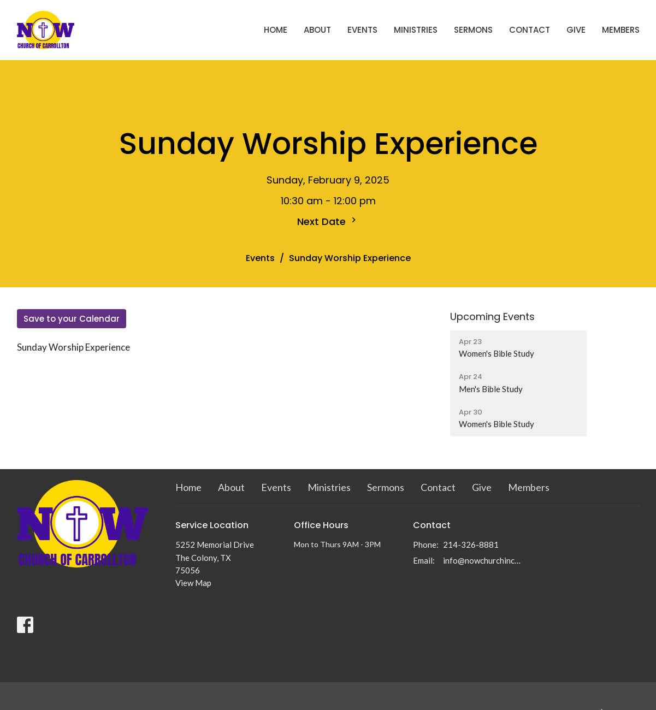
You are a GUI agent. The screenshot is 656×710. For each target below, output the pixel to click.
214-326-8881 (471, 544)
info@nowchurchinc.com (482, 560)
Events (362, 30)
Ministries (416, 30)
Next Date (328, 221)
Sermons (473, 30)
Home (275, 30)
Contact (529, 30)
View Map (193, 583)
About (317, 30)
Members (621, 30)
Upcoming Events (492, 316)
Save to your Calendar (71, 318)
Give (576, 30)
